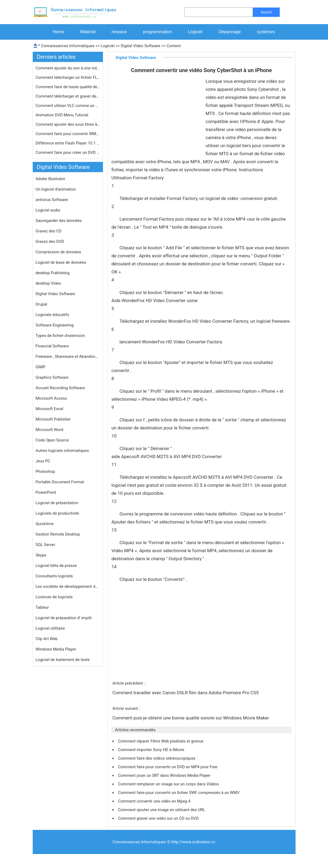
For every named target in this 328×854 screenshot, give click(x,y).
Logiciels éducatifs (52, 314)
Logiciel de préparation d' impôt (64, 617)
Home (58, 31)
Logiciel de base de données (61, 262)
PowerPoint (46, 492)
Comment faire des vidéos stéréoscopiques (157, 758)
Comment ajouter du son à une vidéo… (68, 68)
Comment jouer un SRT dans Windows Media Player (164, 775)
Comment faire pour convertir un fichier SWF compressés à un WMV (179, 792)
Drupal (41, 304)
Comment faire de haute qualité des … (68, 86)
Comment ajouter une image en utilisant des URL (162, 809)
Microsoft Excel (50, 408)
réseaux (119, 31)
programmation (157, 31)
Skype (41, 555)
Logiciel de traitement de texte (63, 659)
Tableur (42, 607)
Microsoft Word (49, 429)
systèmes (266, 31)
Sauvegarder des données (59, 220)
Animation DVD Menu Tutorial (62, 115)
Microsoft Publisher (53, 419)
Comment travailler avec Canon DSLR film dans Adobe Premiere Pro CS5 (186, 692)
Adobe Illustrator (50, 178)
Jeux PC (43, 461)
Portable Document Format (60, 482)
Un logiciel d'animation (56, 189)
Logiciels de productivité (57, 513)
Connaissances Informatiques (67, 45)
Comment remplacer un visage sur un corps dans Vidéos (169, 784)
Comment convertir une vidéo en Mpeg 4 (154, 801)
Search (266, 12)
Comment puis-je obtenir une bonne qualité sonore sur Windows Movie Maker (191, 718)
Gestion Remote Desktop (58, 534)
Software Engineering (55, 325)
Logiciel (195, 31)
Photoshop (45, 471)
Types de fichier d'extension (60, 335)
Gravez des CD (49, 231)
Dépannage (230, 31)
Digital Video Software (140, 45)
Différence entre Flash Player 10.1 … (67, 143)
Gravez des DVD (50, 241)
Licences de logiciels (54, 597)
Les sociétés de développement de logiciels (68, 586)
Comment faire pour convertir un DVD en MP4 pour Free (168, 766)
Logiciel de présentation (57, 502)
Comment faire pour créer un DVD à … (68, 152)
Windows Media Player (56, 649)
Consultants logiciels (54, 576)
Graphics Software (52, 377)
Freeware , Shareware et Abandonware (68, 356)
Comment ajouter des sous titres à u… (68, 124)
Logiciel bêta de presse (56, 565)
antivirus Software (52, 199)
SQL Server (45, 544)
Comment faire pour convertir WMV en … (68, 133)
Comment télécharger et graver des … (68, 96)
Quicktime (45, 523)
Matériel (87, 31)
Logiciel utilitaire (50, 628)
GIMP (41, 367)
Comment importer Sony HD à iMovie (151, 749)
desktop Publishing (53, 272)
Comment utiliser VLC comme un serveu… (68, 105)
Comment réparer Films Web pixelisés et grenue (161, 741)
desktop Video (48, 283)
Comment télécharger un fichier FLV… (68, 77)
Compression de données (58, 252)
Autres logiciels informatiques (62, 450)
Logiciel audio (48, 210)
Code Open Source (52, 440)
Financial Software (52, 346)
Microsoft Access (51, 398)
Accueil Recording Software (60, 387)
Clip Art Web (47, 638)
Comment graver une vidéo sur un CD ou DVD (159, 818)
